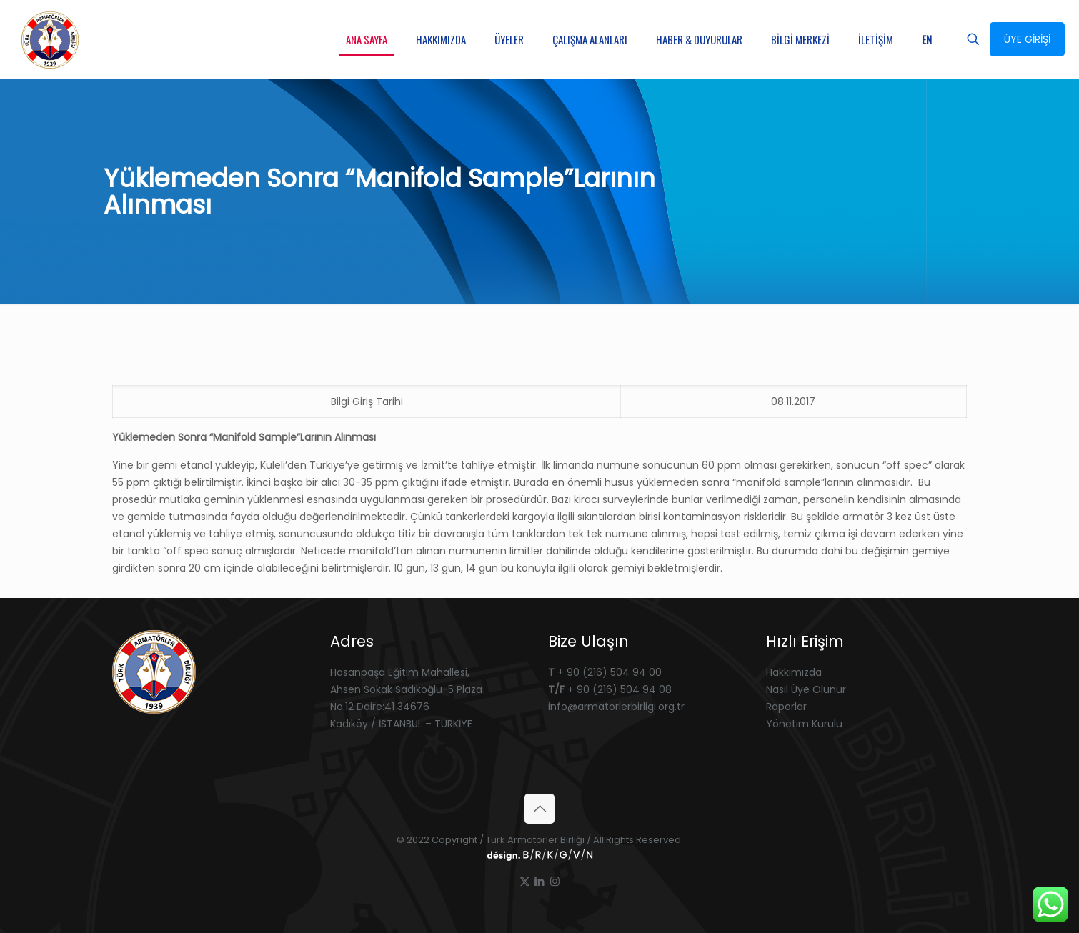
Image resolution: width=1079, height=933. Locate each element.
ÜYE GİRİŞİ (1027, 39)
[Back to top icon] (539, 809)
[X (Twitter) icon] (524, 881)
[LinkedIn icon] (539, 881)
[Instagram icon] (555, 881)
